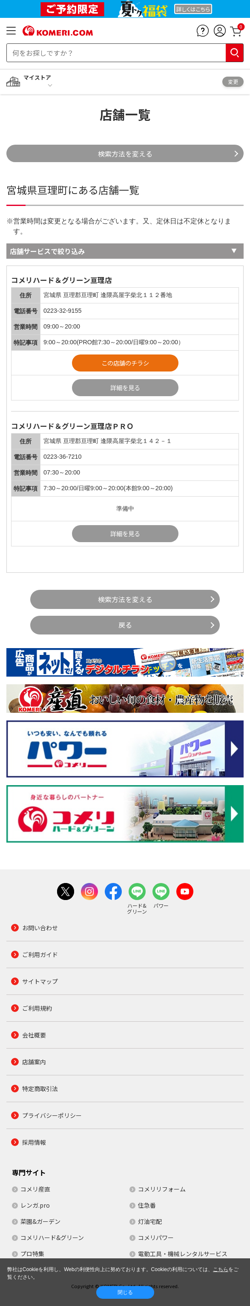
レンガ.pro (35, 1205)
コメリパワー (156, 1237)
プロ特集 (32, 1254)
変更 (233, 81)
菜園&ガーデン (40, 1221)
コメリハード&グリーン (52, 1237)
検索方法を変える (125, 154)
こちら (220, 1269)
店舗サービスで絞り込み (47, 251)
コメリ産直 (35, 1189)
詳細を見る (125, 387)
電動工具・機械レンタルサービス (182, 1254)
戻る (125, 625)
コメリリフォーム (162, 1189)
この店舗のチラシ (125, 362)
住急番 (147, 1205)
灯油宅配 (150, 1221)
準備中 (125, 508)
